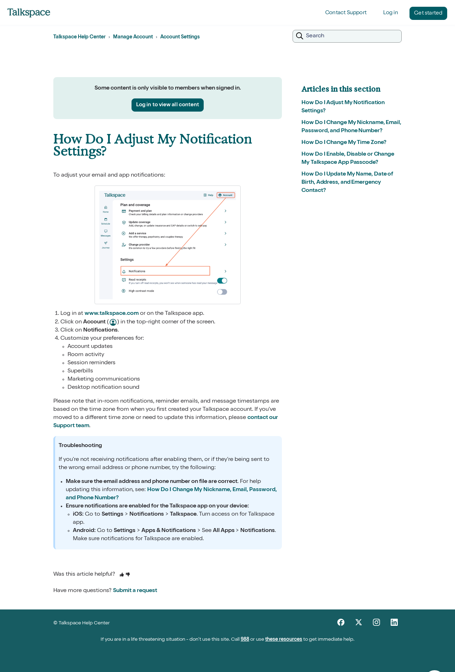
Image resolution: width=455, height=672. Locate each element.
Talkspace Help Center (79, 37)
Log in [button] (390, 13)
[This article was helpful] (121, 575)
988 (245, 639)
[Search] (347, 36)
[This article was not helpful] (127, 575)
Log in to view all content (167, 105)
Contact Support (345, 13)
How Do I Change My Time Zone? (343, 143)
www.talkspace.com (112, 314)
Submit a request (135, 591)
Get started (428, 13)
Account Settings (180, 37)
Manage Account (133, 37)
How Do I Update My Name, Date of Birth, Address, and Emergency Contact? (347, 183)
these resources (283, 639)
